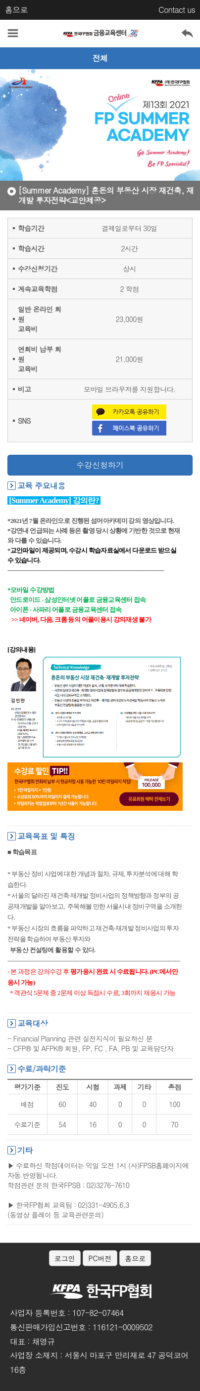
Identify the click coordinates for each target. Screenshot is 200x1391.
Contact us (176, 9)
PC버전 (99, 1258)
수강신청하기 (100, 465)
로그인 (64, 1258)
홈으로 (16, 9)
